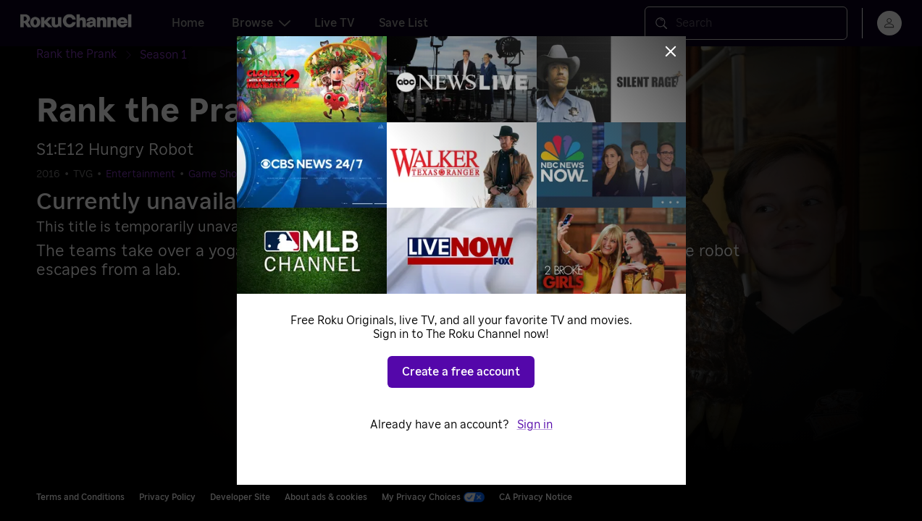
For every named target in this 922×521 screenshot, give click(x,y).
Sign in (535, 425)
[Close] (670, 51)
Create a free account (461, 372)
